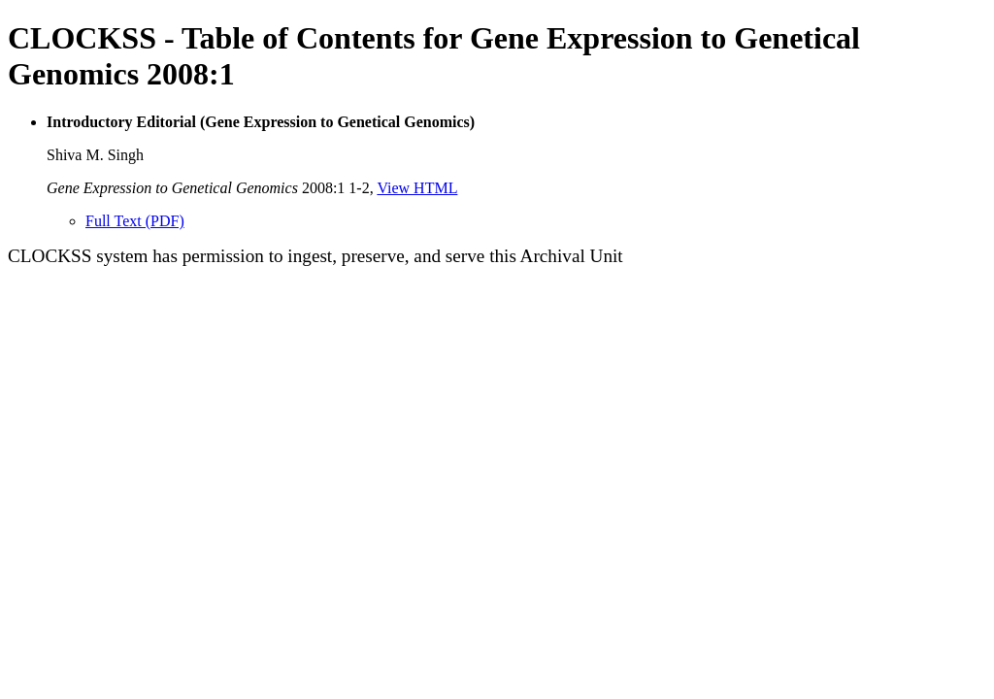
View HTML (417, 188)
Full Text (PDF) (134, 221)
